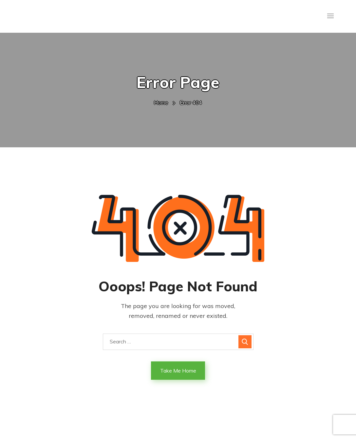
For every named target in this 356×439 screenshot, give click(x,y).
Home (161, 102)
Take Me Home (178, 370)
